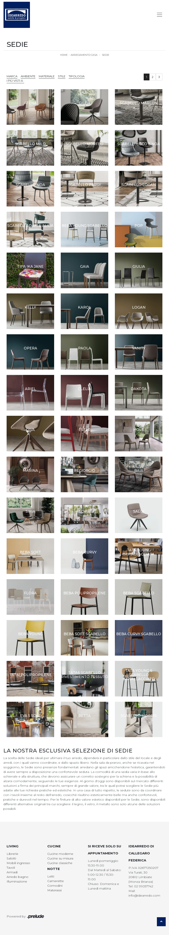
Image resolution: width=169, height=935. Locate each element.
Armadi (12, 872)
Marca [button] (12, 76)
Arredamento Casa (84, 54)
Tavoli (11, 868)
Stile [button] (61, 76)
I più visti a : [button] (15, 80)
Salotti (11, 858)
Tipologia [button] (76, 76)
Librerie (12, 854)
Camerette (55, 881)
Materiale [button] (47, 76)
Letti (50, 876)
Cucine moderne (60, 854)
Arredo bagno (17, 877)
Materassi (54, 890)
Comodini (54, 886)
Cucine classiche (59, 863)
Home (64, 54)
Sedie (105, 54)
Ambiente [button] (28, 76)
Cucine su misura (60, 858)
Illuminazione (17, 881)
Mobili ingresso (18, 863)
